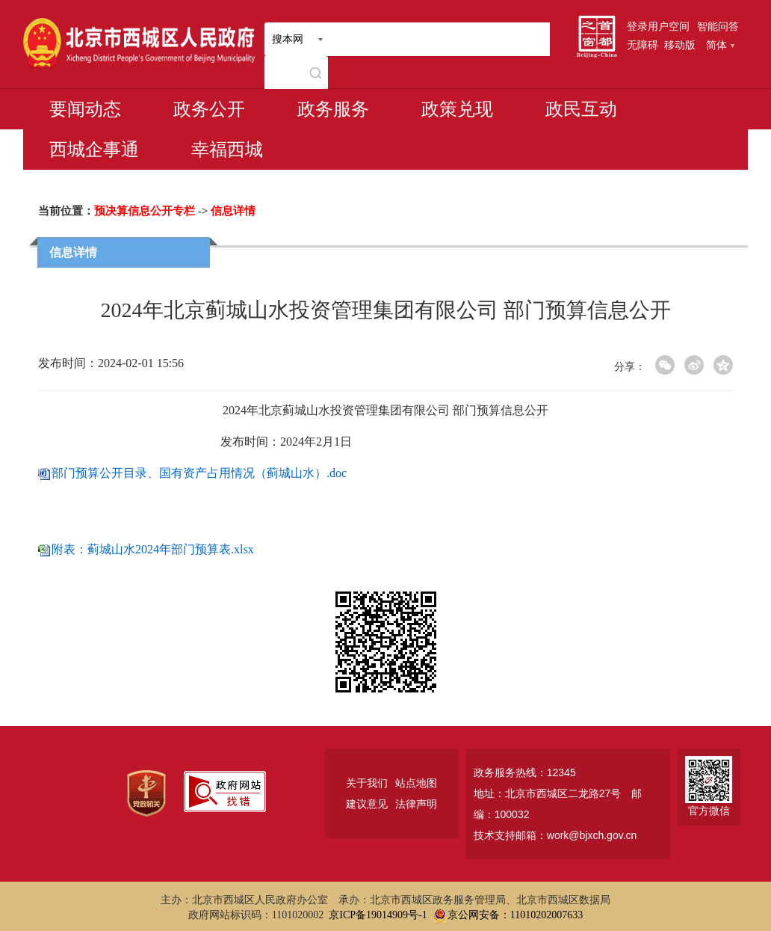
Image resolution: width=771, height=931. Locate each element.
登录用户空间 (658, 26)
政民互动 (581, 109)
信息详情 (233, 211)
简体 (720, 45)
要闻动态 (85, 109)
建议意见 (367, 804)
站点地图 (416, 783)
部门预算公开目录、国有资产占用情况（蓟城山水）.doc (199, 473)
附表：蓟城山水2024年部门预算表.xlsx (153, 549)
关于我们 (367, 783)
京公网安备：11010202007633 (515, 915)
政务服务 (333, 109)
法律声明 (416, 804)
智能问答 (718, 26)
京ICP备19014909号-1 (378, 915)
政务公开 (209, 109)
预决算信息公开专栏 (144, 211)
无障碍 (642, 45)
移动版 (680, 45)
